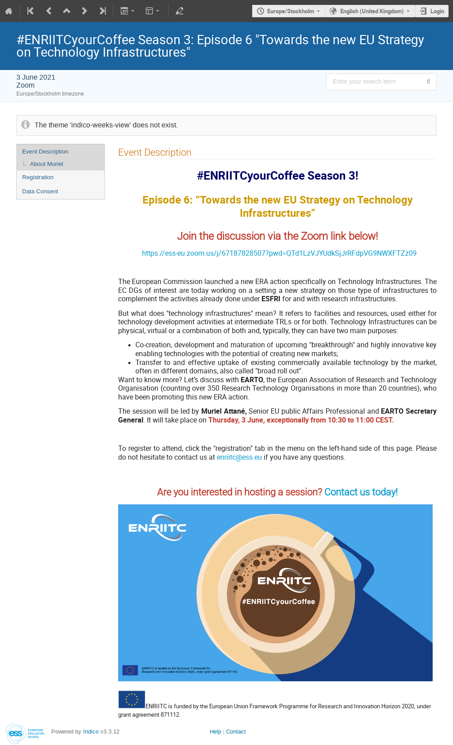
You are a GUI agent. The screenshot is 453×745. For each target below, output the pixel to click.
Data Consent (40, 191)
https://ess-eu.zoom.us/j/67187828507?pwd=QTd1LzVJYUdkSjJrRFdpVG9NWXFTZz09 (279, 253)
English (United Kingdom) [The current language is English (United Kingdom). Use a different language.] (372, 11)
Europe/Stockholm (290, 11)
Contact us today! (361, 492)
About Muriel (46, 164)
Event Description (45, 151)
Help (215, 731)
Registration (38, 177)
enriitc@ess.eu (239, 457)
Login (437, 11)
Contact (236, 731)
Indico (91, 731)
